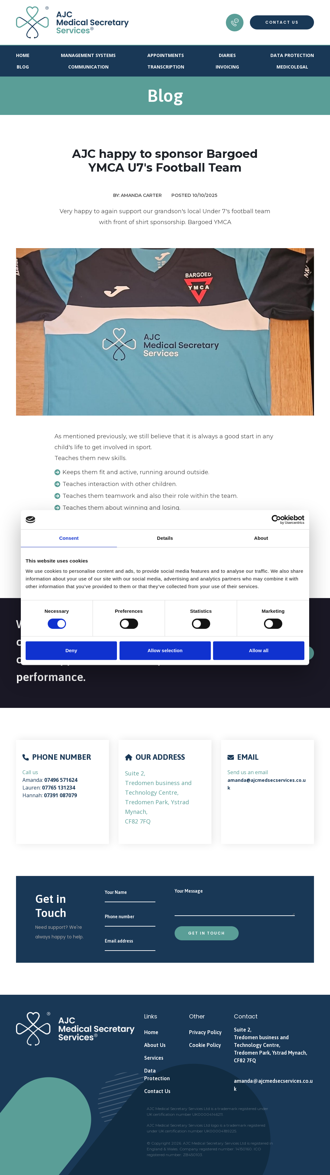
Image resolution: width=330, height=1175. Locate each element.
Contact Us (282, 22)
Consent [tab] (69, 538)
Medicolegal (292, 67)
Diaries (227, 55)
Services (153, 1058)
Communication (88, 67)
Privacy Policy (205, 1032)
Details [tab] (165, 538)
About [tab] (261, 538)
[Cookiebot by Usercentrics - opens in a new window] (276, 519)
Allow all (258, 650)
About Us (155, 1045)
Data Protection (292, 55)
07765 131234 (58, 787)
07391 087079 (60, 795)
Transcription (165, 67)
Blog (23, 67)
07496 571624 (60, 779)
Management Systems (88, 55)
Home (22, 55)
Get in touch (206, 933)
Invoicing (227, 67)
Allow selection (164, 650)
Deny (71, 650)
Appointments (165, 55)
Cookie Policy (205, 1045)
